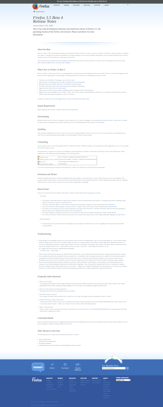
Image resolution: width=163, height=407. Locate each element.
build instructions (91, 303)
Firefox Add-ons (70, 290)
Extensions (43, 290)
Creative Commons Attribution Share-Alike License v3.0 (44, 405)
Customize (49, 382)
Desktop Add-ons (85, 380)
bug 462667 (111, 204)
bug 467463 (113, 206)
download (75, 301)
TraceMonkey (67, 84)
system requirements (72, 109)
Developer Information (45, 343)
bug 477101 (59, 202)
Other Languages (122, 377)
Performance (49, 384)
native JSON (48, 88)
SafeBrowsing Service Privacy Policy (49, 345)
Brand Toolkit (107, 391)
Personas (82, 384)
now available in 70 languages (53, 80)
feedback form (102, 285)
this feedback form (49, 62)
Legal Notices (42, 401)
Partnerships (106, 395)
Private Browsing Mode (78, 82)
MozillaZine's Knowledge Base (47, 341)
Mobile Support (96, 382)
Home (34, 11)
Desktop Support (96, 380)
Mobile (66, 5)
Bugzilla (69, 285)
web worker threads (60, 88)
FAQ (59, 386)
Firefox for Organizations (73, 389)
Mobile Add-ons (84, 382)
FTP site (69, 323)
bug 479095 (48, 225)
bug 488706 (112, 212)
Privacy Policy (34, 401)
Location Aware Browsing (58, 86)
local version (71, 80)
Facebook (65, 367)
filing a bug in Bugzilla (64, 62)
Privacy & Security (51, 388)
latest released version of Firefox (119, 55)
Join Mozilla (106, 384)
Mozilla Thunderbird (103, 308)
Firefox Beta (72, 384)
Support (97, 5)
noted (43, 403)
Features (48, 380)
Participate (106, 386)
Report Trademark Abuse (52, 401)
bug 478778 (68, 202)
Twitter (52, 367)
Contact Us (106, 397)
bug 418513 (121, 214)
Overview (71, 380)
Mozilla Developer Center (82, 99)
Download (60, 380)
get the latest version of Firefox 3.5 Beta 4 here (108, 120)
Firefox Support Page (44, 339)
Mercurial (110, 301)
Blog (104, 380)
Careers (105, 393)
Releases (76, 5)
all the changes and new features (63, 99)
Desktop (57, 5)
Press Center (106, 388)
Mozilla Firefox (41, 6)
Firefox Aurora (73, 382)
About (107, 5)
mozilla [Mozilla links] (123, 5)
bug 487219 (78, 210)
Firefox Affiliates (78, 368)
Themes (50, 290)
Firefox (37, 379)
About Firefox (107, 382)
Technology (49, 386)
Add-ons (87, 5)
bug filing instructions (46, 285)
